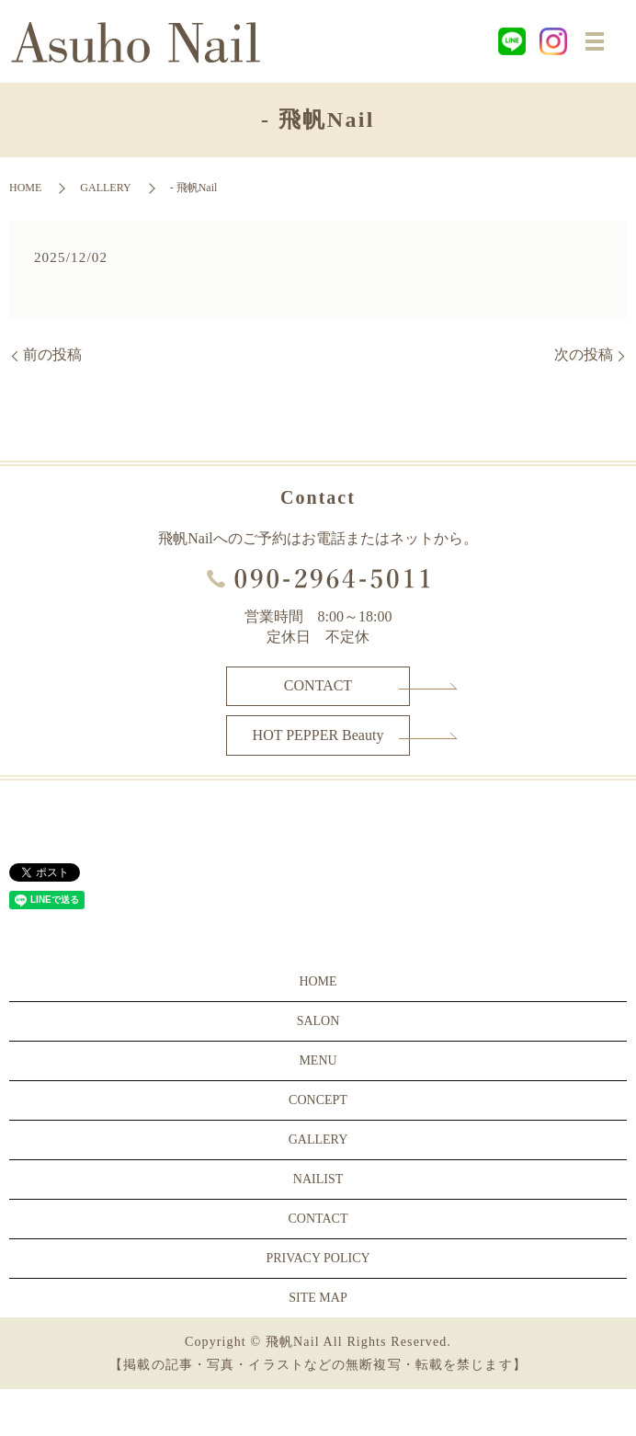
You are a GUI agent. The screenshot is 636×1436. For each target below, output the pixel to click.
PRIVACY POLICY (317, 1258)
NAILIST (318, 1179)
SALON (318, 1021)
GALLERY (105, 187)
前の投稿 (52, 354)
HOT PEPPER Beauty (318, 735)
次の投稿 (583, 354)
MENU (317, 1060)
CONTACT (318, 685)
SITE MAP (317, 1298)
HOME (25, 187)
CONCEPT (318, 1100)
